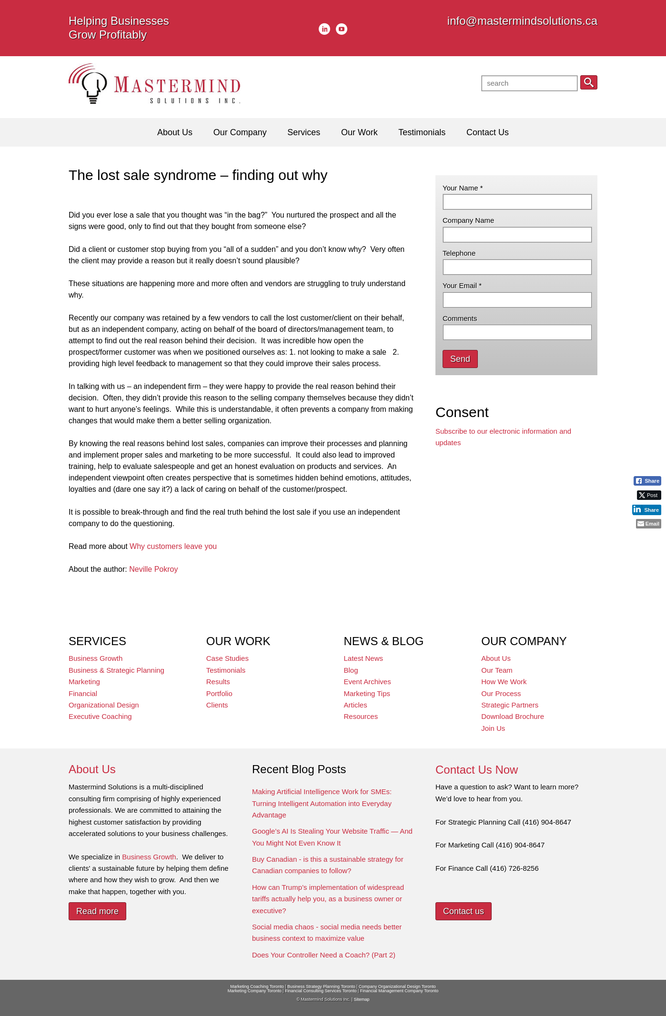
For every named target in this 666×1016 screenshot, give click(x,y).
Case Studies (227, 658)
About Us (496, 658)
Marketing (84, 681)
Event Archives (367, 681)
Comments (460, 318)
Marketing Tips (367, 693)
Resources (361, 716)
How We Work (503, 681)
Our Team (497, 670)
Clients (217, 705)
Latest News (363, 658)
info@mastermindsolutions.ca (522, 20)
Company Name (468, 220)
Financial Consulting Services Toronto (320, 990)
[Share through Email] (648, 523)
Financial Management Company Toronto (399, 990)
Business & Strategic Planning (116, 670)
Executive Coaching (100, 716)
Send (460, 359)
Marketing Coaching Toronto (256, 986)
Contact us (463, 911)
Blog (351, 670)
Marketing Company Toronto (255, 990)
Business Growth (95, 658)
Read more (97, 911)
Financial (83, 693)
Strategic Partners (509, 705)
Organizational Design (104, 705)
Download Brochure (512, 716)
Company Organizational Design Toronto (397, 986)
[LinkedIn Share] (646, 509)
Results (218, 681)
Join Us (493, 728)
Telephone (459, 253)
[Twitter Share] (649, 495)
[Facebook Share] (647, 481)
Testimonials (226, 670)
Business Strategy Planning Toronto (321, 986)
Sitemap (361, 999)
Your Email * (462, 285)
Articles (355, 705)
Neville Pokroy (153, 569)
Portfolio (219, 693)
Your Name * (463, 188)
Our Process (501, 693)
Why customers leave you (173, 546)
